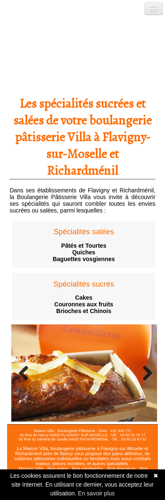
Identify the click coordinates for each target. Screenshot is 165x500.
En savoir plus (96, 493)
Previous (23, 373)
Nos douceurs (121, 468)
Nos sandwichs (87, 468)
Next (144, 373)
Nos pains (57, 468)
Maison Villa (30, 468)
